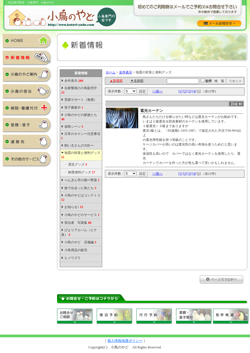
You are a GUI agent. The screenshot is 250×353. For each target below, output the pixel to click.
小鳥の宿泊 (27, 92)
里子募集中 (73, 107)
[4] (194, 91)
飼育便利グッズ (81, 172)
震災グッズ (77, 164)
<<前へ (157, 91)
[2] (185, 91)
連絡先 (27, 143)
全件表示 (73, 81)
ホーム (110, 72)
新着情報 (27, 59)
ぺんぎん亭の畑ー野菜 (81, 180)
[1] (180, 91)
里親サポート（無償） (80, 100)
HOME (27, 42)
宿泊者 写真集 (77, 223)
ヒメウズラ (72, 258)
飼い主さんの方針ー (79, 145)
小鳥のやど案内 (27, 75)
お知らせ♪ (73, 207)
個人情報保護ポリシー (125, 341)
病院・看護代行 (27, 109)
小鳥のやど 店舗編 (80, 242)
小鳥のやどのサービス (81, 215)
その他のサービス (27, 160)
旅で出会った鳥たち (80, 188)
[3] (190, 91)
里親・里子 (27, 126)
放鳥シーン (73, 126)
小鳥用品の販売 (75, 250)
